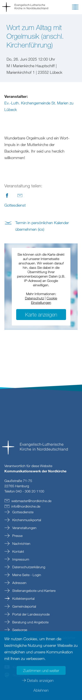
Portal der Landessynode (30, 614)
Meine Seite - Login (26, 575)
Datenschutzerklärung (28, 567)
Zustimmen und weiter (41, 670)
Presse (17, 536)
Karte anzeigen (41, 314)
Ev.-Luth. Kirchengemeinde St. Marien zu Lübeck (38, 106)
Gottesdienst (15, 205)
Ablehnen (41, 690)
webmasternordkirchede (31, 501)
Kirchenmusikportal (26, 520)
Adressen (18, 583)
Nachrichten (20, 543)
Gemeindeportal (23, 606)
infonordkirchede (25, 506)
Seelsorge (19, 630)
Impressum (20, 559)
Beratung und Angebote (30, 622)
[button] (75, 8)
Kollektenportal (23, 598)
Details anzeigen (40, 680)
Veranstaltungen (24, 528)
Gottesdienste (22, 512)
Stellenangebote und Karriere (33, 591)
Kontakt (17, 551)
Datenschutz (34, 298)
